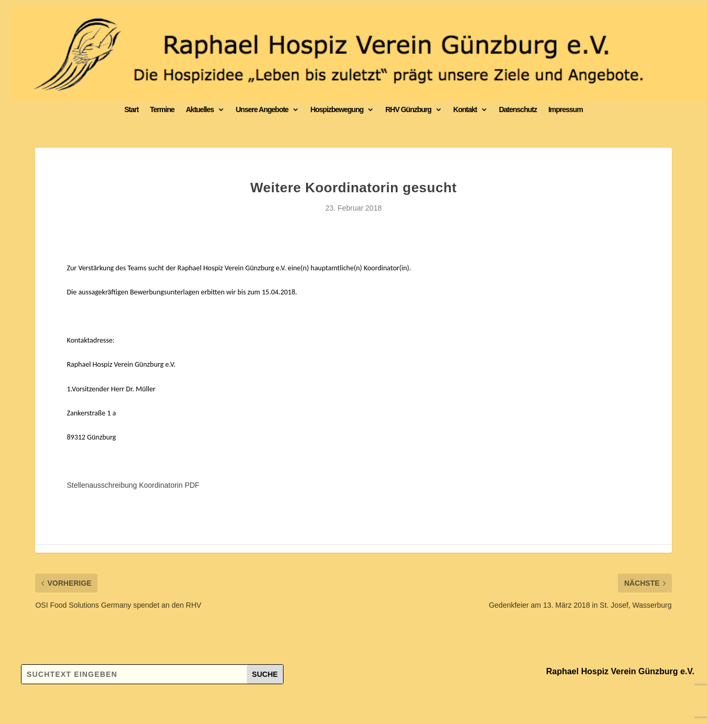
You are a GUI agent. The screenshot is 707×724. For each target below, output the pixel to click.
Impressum (565, 109)
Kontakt (465, 109)
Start (131, 109)
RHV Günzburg (408, 109)
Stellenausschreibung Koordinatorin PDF (133, 485)
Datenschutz (518, 109)
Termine (162, 109)
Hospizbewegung (336, 109)
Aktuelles (199, 109)
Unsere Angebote (262, 109)
